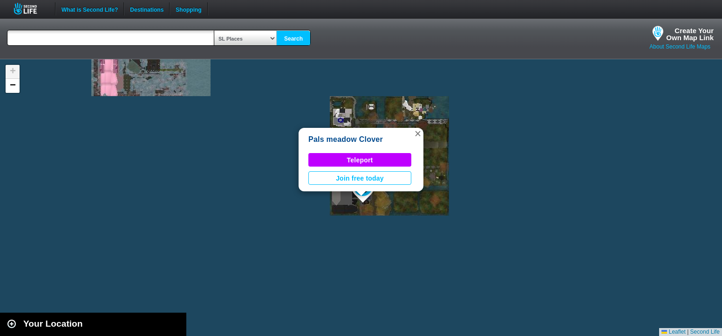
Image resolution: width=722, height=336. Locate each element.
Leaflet (673, 332)
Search (293, 38)
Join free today (360, 178)
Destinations (146, 9)
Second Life (30, 8)
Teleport (360, 160)
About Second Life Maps (679, 46)
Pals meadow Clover (345, 139)
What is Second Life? (89, 9)
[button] (417, 133)
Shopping (188, 9)
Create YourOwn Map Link (690, 34)
